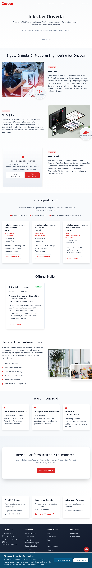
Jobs (49, 39)
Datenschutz (75, 537)
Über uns (50, 533)
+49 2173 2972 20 (43, 514)
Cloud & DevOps (31, 546)
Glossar (50, 550)
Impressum (74, 533)
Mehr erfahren (12, 256)
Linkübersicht (52, 547)
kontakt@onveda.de (74, 511)
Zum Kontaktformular (14, 514)
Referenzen (51, 537)
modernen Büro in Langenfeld (22, 347)
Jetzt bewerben (46, 470)
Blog (49, 543)
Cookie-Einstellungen (15, 175)
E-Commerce (29, 537)
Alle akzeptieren (32, 175)
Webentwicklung (31, 533)
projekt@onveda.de (43, 511)
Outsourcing (29, 549)
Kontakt (85, 4)
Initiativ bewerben (19, 324)
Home (43, 39)
